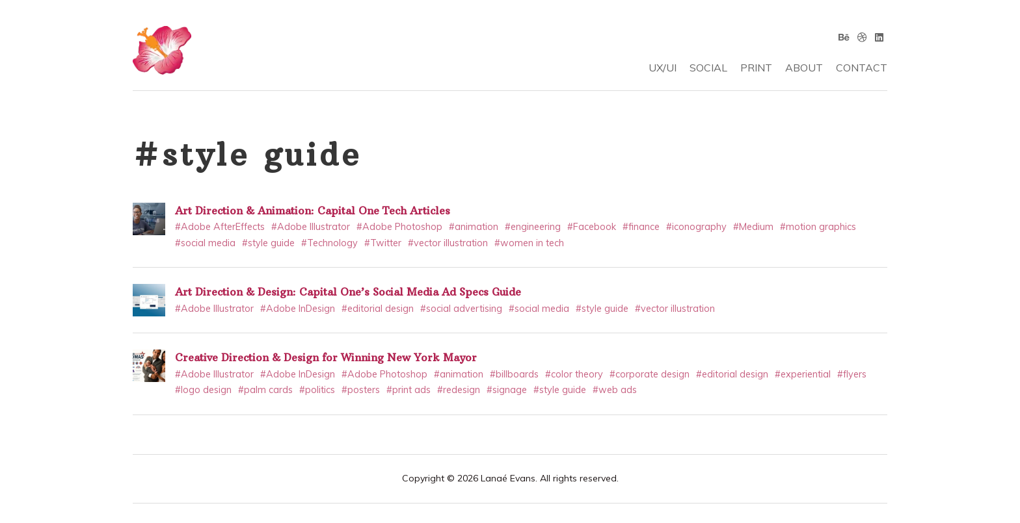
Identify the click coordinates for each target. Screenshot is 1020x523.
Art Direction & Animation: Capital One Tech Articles (312, 210)
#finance (641, 227)
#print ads (408, 390)
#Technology (329, 243)
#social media (205, 243)
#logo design (203, 390)
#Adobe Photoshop (399, 227)
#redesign (458, 390)
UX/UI (663, 67)
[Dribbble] (862, 37)
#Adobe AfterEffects (220, 227)
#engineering (533, 227)
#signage (507, 390)
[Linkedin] (879, 37)
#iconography (696, 227)
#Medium (753, 227)
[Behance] (844, 37)
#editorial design (378, 308)
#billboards (514, 374)
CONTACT (861, 67)
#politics (317, 390)
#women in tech (529, 243)
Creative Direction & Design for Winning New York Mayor (326, 357)
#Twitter (382, 243)
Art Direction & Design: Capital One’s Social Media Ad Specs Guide (348, 291)
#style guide (268, 243)
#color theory (574, 374)
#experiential (803, 374)
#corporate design (650, 374)
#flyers (851, 374)
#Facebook (591, 227)
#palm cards (265, 390)
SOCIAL (708, 67)
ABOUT (804, 67)
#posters (361, 390)
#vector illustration (448, 243)
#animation (473, 227)
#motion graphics (818, 227)
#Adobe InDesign (297, 308)
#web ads (615, 390)
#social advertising (461, 308)
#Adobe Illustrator (310, 227)
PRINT (756, 67)
